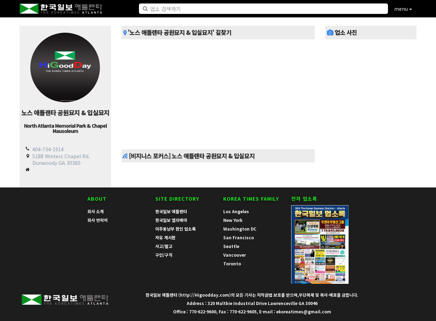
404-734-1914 (48, 149)
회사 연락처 (97, 220)
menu (403, 8)
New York (232, 220)
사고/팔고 (163, 246)
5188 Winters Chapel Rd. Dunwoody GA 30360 (61, 159)
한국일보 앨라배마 (171, 220)
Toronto (232, 263)
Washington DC (239, 229)
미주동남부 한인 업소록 (175, 229)
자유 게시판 (165, 237)
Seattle (231, 246)
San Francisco (238, 237)
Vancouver (234, 255)
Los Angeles (236, 211)
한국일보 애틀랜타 (171, 211)
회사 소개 (95, 211)
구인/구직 (163, 255)
